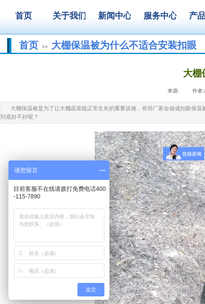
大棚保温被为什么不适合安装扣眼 (124, 45)
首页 (28, 45)
